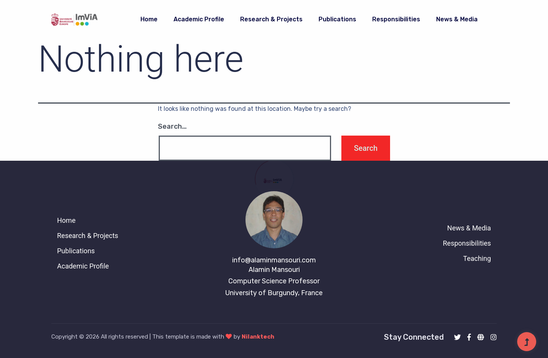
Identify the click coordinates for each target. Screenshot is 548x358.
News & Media (457, 19)
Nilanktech (258, 336)
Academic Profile (199, 19)
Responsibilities (396, 19)
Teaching (477, 258)
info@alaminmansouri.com (274, 260)
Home (149, 19)
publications (337, 19)
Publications (76, 251)
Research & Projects (271, 19)
